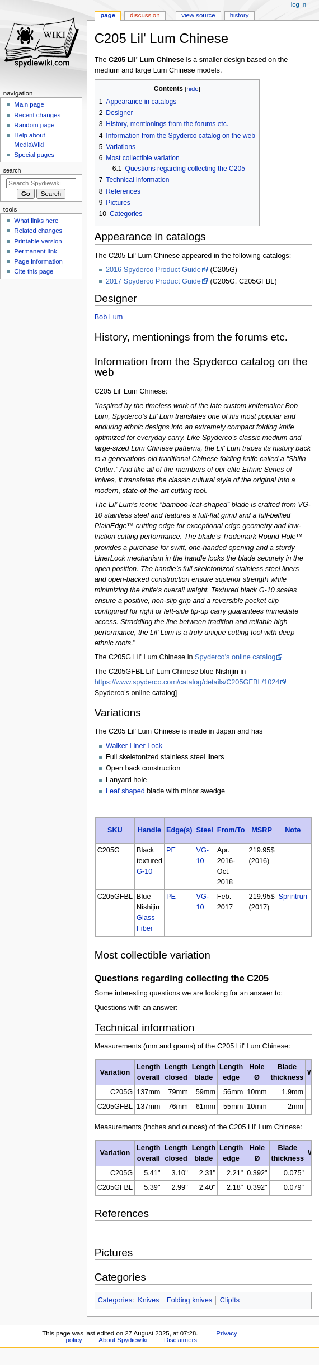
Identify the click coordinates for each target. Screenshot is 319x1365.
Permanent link (35, 251)
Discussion (145, 15)
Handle (149, 830)
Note (293, 830)
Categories (115, 1300)
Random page (34, 125)
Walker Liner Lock (134, 746)
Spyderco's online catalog (235, 657)
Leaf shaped (125, 791)
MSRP (261, 830)
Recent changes (37, 115)
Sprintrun (292, 897)
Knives (148, 1300)
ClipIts (230, 1300)
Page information (38, 261)
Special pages (34, 154)
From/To (231, 830)
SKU (115, 830)
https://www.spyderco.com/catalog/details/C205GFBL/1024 (187, 682)
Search (12, 170)
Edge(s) (179, 830)
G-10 (144, 871)
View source (198, 15)
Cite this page (33, 271)
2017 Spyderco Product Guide (153, 281)
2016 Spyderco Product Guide (153, 270)
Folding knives (189, 1300)
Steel (204, 830)
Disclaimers (180, 1340)
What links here (36, 220)
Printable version (38, 241)
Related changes (38, 230)
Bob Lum (109, 317)
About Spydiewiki (122, 1340)
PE (171, 850)
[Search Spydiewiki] (41, 183)
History (239, 15)
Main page (29, 104)
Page (107, 15)
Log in (298, 4)
